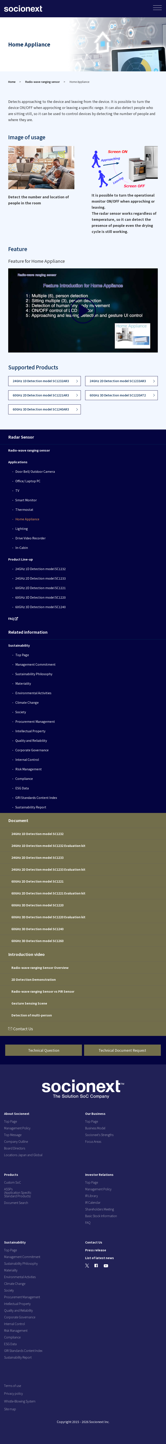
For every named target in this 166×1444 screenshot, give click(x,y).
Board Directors (14, 1148)
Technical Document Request (122, 1050)
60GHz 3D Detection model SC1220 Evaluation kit (48, 917)
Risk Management (28, 769)
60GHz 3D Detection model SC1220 (40, 597)
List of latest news (99, 1258)
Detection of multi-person (31, 1015)
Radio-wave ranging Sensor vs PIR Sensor (42, 991)
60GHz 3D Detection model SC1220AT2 (118, 395)
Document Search (16, 1202)
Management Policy (17, 1128)
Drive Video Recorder (30, 538)
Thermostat (24, 509)
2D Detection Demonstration (33, 979)
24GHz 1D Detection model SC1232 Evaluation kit (48, 845)
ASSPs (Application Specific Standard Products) (17, 1192)
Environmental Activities (33, 693)
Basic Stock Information (101, 1216)
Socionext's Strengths (99, 1135)
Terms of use (12, 1385)
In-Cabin (21, 547)
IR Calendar (93, 1202)
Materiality (23, 683)
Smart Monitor (26, 500)
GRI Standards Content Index (36, 797)
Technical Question (43, 1050)
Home (12, 81)
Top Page (22, 655)
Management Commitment (35, 664)
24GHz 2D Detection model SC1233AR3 (118, 381)
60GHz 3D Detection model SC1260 (37, 941)
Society (20, 712)
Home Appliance (27, 519)
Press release (95, 1250)
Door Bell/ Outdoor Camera (35, 471)
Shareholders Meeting (99, 1209)
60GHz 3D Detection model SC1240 (40, 607)
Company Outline (16, 1141)
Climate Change (27, 702)
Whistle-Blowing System (19, 1401)
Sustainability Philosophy (33, 674)
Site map (10, 1409)
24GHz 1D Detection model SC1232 (40, 569)
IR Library (91, 1196)
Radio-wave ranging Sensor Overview (40, 967)
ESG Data (22, 788)
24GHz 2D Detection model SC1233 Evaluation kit (48, 869)
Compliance (24, 778)
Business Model (95, 1128)
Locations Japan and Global (23, 1155)
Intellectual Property (30, 731)
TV (17, 490)
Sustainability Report (30, 807)
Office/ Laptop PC (27, 481)
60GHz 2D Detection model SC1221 (40, 588)
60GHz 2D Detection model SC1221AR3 (41, 395)
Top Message (12, 1135)
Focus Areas (93, 1141)
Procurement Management (35, 721)
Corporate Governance (32, 750)
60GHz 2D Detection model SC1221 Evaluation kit (48, 893)
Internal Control (27, 759)
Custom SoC (12, 1182)
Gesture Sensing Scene (29, 1003)
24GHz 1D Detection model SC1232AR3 (41, 381)
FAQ (13, 618)
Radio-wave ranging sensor (42, 81)
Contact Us (23, 1029)
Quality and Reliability (31, 740)
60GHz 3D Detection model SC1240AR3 (41, 409)
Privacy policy (13, 1393)
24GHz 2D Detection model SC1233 (40, 578)
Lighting (21, 528)
